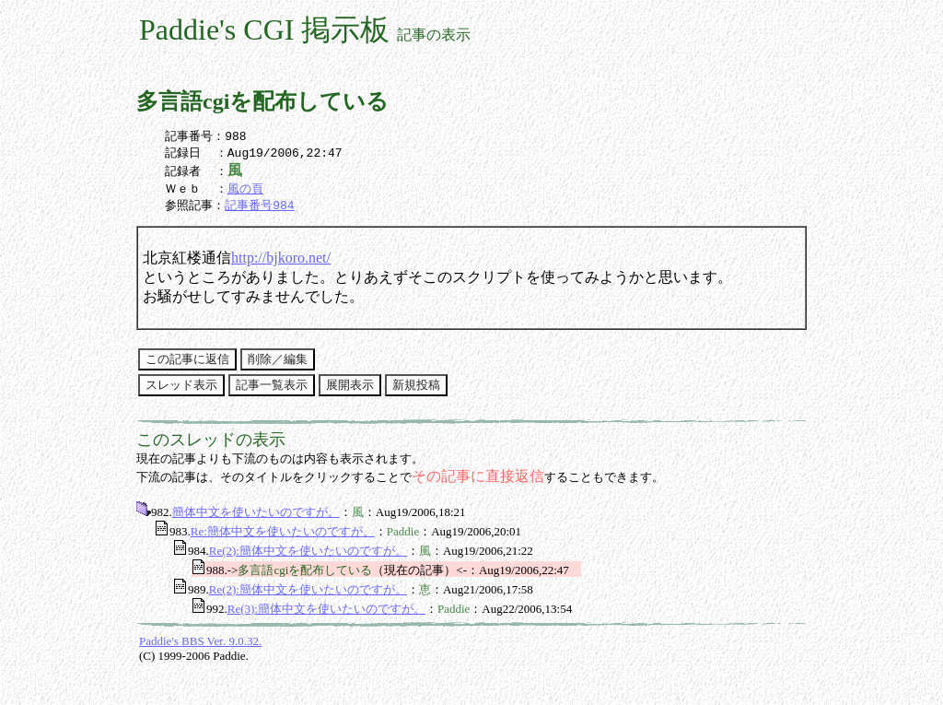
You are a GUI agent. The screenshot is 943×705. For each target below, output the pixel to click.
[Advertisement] (588, 667)
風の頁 (245, 192)
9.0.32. (244, 646)
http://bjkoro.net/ (281, 263)
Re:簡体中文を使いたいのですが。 (283, 537)
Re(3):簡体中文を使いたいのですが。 (326, 614)
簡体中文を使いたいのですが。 (256, 517)
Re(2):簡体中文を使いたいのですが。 (308, 556)
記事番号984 (259, 210)
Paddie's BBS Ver (181, 646)
